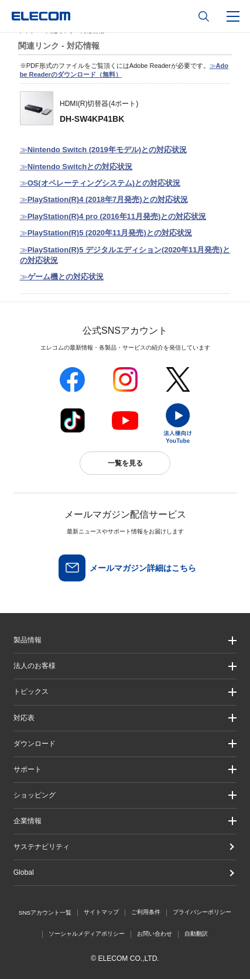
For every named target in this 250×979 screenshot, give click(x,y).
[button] (125, 691)
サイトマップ (101, 912)
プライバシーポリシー (202, 912)
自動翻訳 (196, 933)
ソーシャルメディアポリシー (87, 933)
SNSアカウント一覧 (45, 912)
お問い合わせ (154, 933)
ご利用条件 (145, 912)
